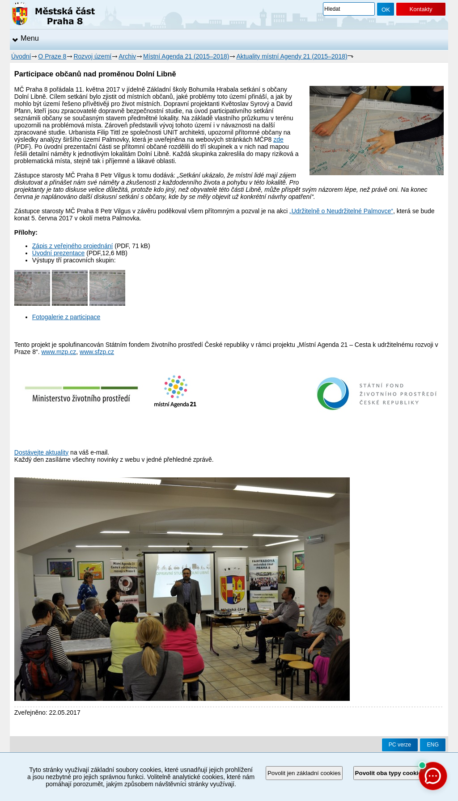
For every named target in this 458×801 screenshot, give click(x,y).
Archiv (127, 56)
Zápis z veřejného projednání (72, 245)
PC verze (400, 745)
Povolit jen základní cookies (304, 773)
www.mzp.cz (59, 351)
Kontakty (420, 9)
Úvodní (21, 56)
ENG (433, 745)
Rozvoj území (92, 56)
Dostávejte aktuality (41, 452)
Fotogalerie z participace (66, 316)
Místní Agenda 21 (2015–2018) (186, 56)
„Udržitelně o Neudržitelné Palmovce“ (341, 211)
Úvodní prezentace (58, 253)
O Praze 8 (52, 56)
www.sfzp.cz (97, 351)
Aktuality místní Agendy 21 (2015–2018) (291, 56)
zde (278, 139)
